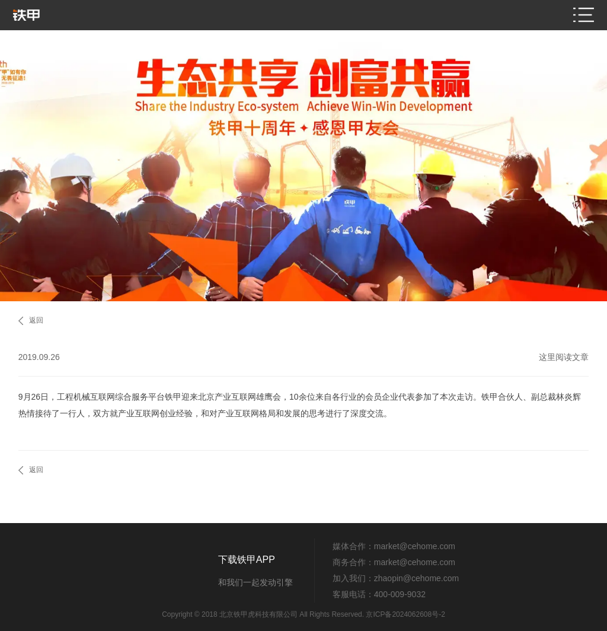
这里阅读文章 (564, 357)
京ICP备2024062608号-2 (405, 614)
